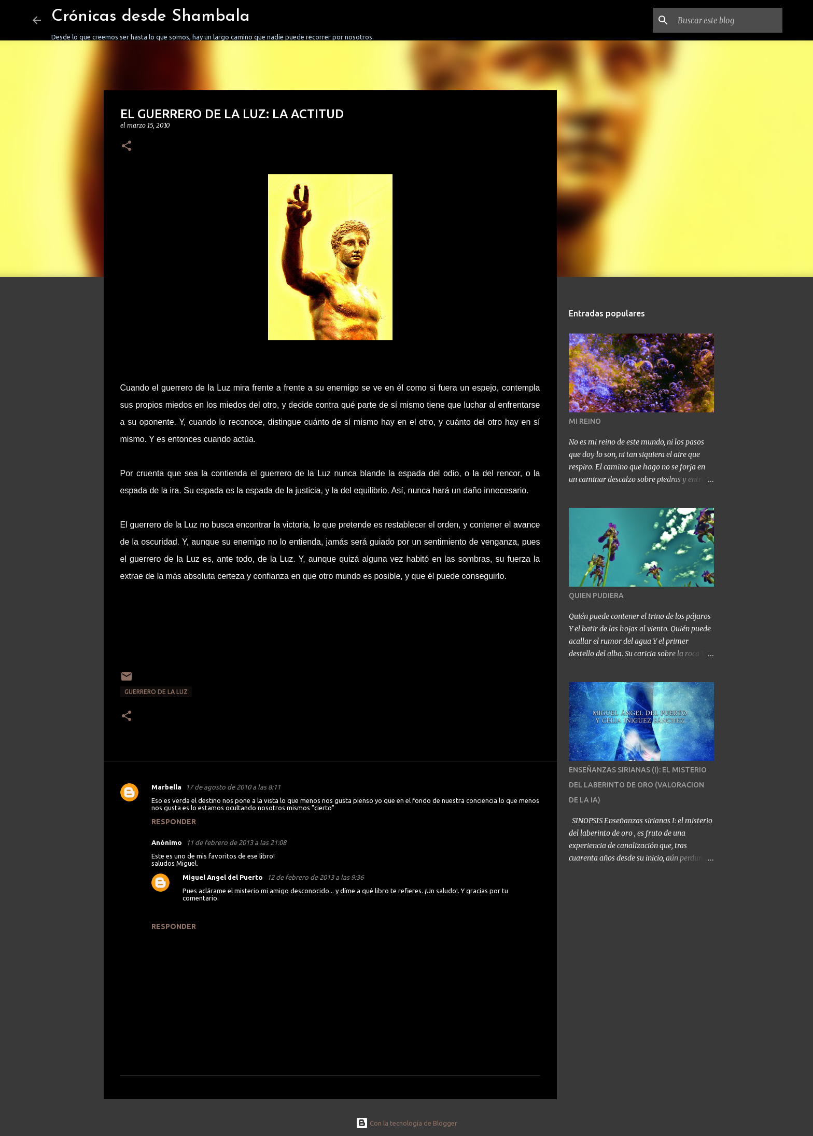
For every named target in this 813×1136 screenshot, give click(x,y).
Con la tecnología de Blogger (406, 1123)
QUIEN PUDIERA (596, 595)
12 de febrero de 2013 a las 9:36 (315, 877)
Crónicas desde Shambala (150, 16)
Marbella (166, 787)
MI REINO (585, 421)
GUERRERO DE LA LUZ (156, 691)
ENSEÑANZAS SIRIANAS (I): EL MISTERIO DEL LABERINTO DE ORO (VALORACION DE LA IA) (638, 785)
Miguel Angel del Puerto (223, 877)
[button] (126, 147)
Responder (173, 822)
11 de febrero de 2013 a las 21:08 (236, 842)
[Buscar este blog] (728, 20)
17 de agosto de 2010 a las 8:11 (233, 787)
